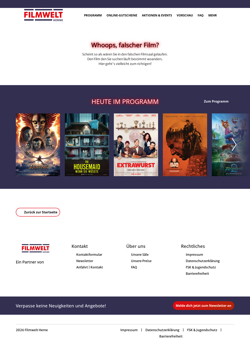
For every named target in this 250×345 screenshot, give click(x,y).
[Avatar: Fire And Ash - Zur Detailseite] (38, 144)
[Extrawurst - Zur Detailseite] (136, 144)
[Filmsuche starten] (230, 15)
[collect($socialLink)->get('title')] (7, 4)
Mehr (215, 15)
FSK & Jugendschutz (202, 330)
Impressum (129, 330)
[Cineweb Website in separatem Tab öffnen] (30, 267)
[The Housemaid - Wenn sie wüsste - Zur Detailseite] (87, 144)
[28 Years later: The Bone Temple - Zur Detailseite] (185, 144)
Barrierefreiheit (171, 336)
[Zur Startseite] (43, 15)
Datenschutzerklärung (162, 330)
